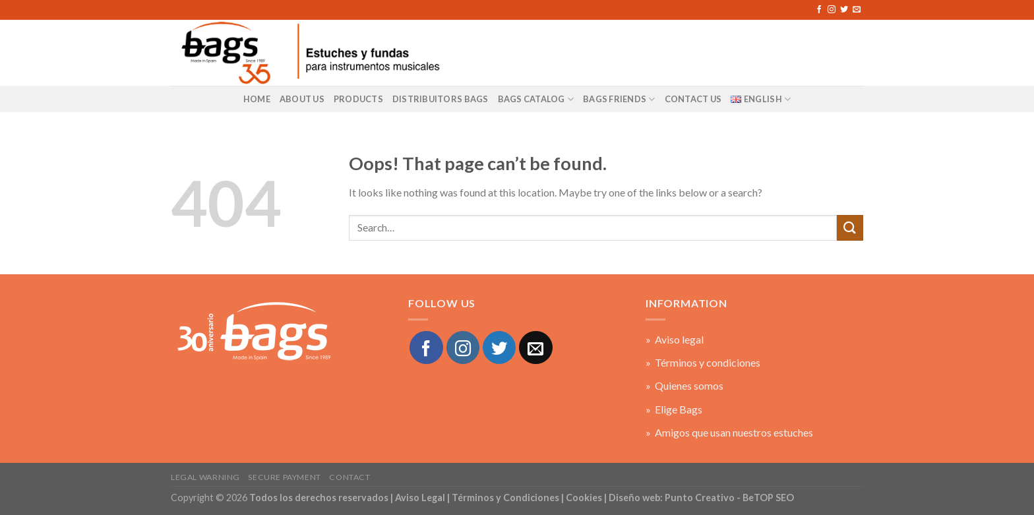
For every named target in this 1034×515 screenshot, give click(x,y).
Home (256, 99)
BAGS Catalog (536, 99)
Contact (349, 477)
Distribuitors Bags (440, 99)
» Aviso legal (675, 339)
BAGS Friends (619, 99)
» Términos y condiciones (703, 362)
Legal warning (205, 477)
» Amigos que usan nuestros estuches (729, 432)
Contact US (693, 99)
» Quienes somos (684, 385)
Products (358, 99)
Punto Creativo (700, 497)
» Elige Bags (674, 409)
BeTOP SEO (768, 497)
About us (302, 99)
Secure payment (284, 477)
